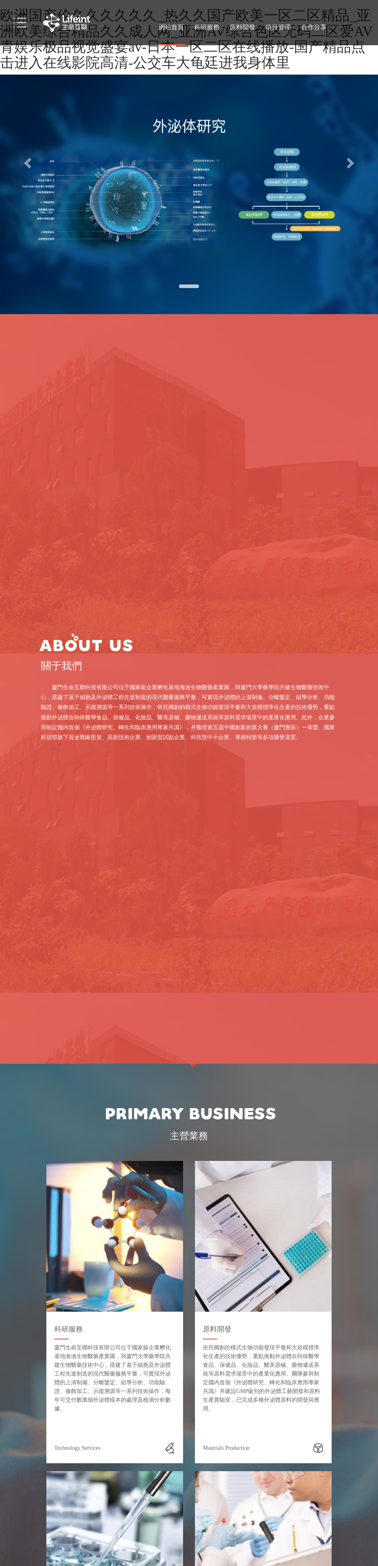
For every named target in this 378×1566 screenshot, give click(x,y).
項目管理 (278, 27)
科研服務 (207, 27)
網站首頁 (171, 27)
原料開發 (242, 27)
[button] (28, 163)
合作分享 (313, 27)
